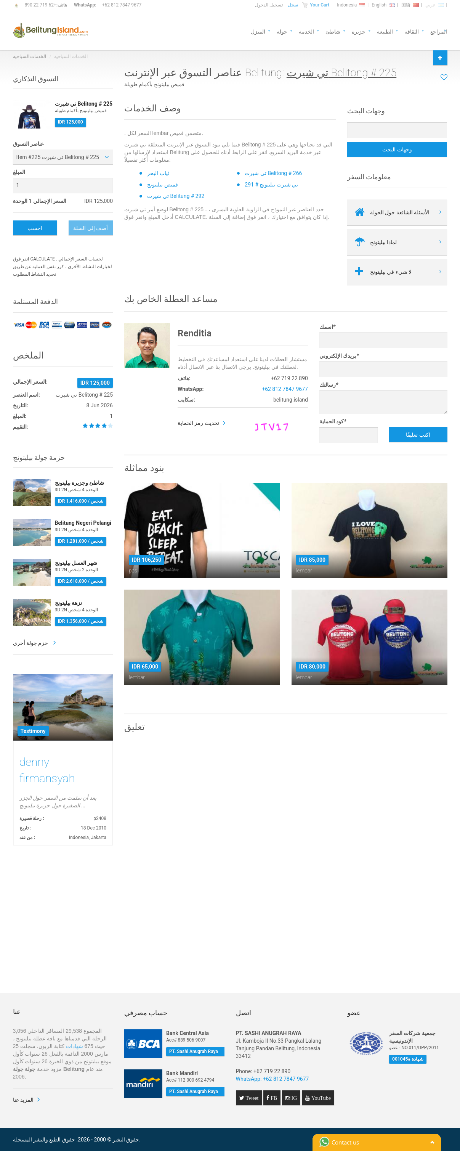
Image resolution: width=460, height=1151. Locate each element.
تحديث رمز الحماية (198, 423)
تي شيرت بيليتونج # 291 (271, 185)
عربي (434, 5)
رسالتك (328, 385)
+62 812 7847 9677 (121, 5)
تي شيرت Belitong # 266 (273, 173)
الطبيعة (385, 31)
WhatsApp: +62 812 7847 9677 (272, 1079)
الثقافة (411, 31)
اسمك (327, 327)
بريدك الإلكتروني (339, 356)
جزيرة (358, 31)
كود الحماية (332, 421)
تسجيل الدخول (269, 5)
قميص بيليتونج (162, 185)
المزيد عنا (23, 1100)
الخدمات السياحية (29, 56)
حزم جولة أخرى (31, 643)
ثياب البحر (158, 173)
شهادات (74, 1046)
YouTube (320, 1098)
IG (293, 1098)
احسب (34, 228)
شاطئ (332, 31)
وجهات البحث (397, 149)
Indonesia (351, 5)
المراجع (438, 31)
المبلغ (19, 172)
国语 (410, 5)
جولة (282, 31)
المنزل (258, 31)
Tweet (251, 1098)
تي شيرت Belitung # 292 (175, 196)
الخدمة (306, 31)
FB (273, 1098)
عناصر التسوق (28, 144)
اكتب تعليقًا (418, 435)
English (383, 5)
